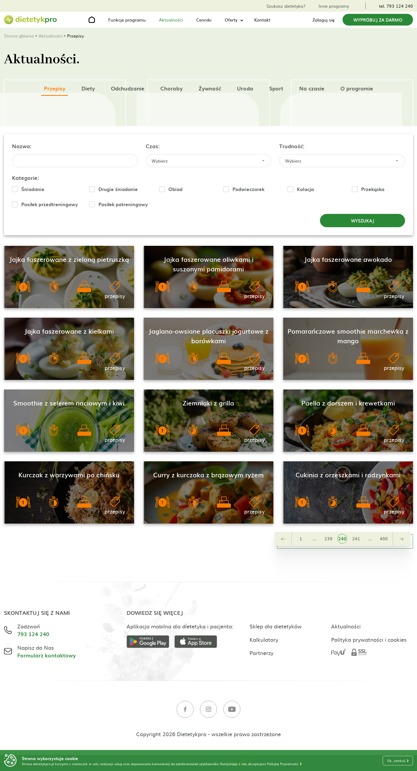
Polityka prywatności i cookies (369, 639)
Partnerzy (261, 653)
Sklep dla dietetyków (275, 626)
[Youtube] (231, 710)
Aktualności (171, 19)
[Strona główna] (30, 19)
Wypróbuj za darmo (377, 19)
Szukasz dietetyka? (285, 6)
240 (342, 538)
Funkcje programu (127, 19)
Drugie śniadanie (118, 189)
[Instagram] (208, 710)
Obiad (175, 189)
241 (356, 538)
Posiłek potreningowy (123, 204)
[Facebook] (185, 710)
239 (328, 538)
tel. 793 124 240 (396, 6)
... (314, 538)
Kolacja (305, 189)
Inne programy (334, 6)
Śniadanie (32, 189)
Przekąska (372, 189)
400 (384, 538)
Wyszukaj (362, 220)
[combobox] (209, 160)
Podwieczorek (248, 189)
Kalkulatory (263, 639)
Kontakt (262, 19)
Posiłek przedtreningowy (49, 204)
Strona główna (19, 35)
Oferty (231, 19)
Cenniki (203, 19)
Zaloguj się (323, 19)
